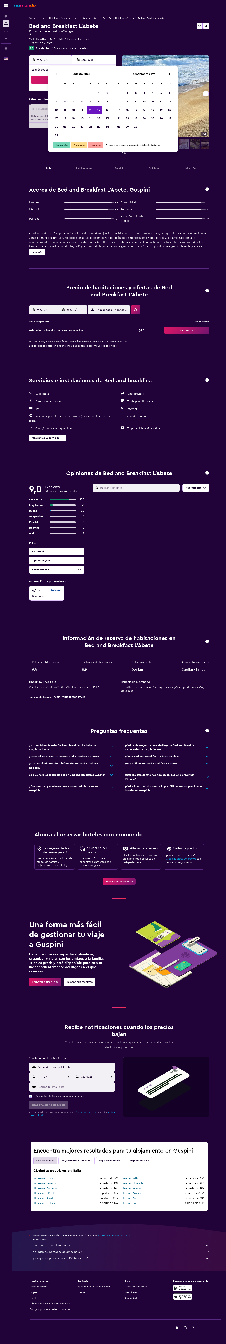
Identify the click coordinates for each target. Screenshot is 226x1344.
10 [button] (56, 109)
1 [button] (98, 93)
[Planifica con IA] (6, 38)
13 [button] (82, 109)
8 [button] (99, 101)
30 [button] (107, 126)
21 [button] (90, 118)
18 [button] (65, 118)
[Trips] (6, 48)
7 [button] (90, 101)
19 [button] (73, 118)
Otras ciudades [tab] (45, 1160)
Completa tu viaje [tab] (138, 1160)
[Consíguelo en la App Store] (182, 1296)
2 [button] (107, 93)
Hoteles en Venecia (45, 1183)
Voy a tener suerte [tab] (109, 1160)
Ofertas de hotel (37, 18)
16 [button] (107, 109)
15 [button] (98, 109)
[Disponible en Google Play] (182, 1288)
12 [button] (73, 109)
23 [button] (107, 118)
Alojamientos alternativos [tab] (76, 1160)
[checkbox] (46, 593)
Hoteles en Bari (128, 1198)
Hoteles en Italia (79, 18)
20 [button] (82, 118)
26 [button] (73, 126)
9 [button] (107, 101)
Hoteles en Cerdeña (101, 18)
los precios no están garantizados (114, 1235)
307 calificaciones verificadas (69, 48)
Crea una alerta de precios (181, 859)
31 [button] (56, 135)
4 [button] (65, 101)
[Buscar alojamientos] (6, 23)
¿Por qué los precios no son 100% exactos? (121, 1258)
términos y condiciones (86, 1112)
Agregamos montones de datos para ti (121, 1252)
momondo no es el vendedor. (121, 1245)
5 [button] (73, 101)
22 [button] (98, 118)
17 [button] (56, 118)
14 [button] (90, 109)
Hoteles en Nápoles (45, 1193)
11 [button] (65, 109)
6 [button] (82, 101)
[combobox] (75, 1067)
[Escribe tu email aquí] (75, 1086)
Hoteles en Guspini (124, 18)
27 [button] (81, 126)
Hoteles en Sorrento (45, 1188)
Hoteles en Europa (58, 18)
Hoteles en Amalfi (44, 1198)
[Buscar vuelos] (6, 16)
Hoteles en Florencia (131, 1183)
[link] (119, 881)
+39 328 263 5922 (40, 43)
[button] (6, 5)
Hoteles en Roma (43, 1178)
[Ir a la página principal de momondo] (24, 5)
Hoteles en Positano (131, 1193)
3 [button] (56, 101)
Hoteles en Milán (129, 1178)
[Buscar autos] (6, 31)
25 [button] (64, 126)
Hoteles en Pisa (128, 1203)
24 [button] (56, 126)
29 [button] (98, 126)
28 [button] (90, 126)
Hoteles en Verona (130, 1188)
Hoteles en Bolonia (44, 1203)
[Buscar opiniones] (139, 487)
